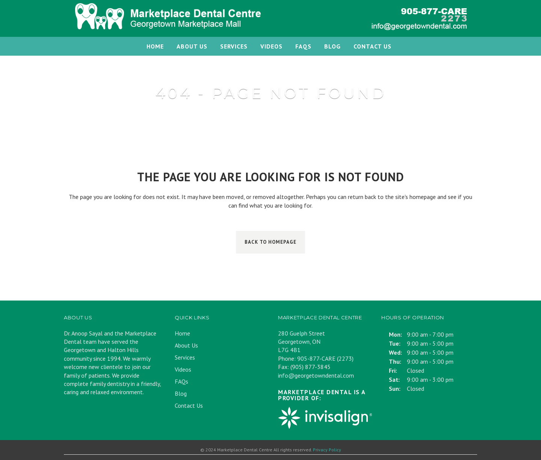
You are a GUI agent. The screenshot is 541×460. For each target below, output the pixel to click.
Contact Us (189, 405)
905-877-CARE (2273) (325, 358)
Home (182, 333)
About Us (186, 345)
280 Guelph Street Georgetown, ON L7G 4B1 (301, 341)
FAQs (181, 381)
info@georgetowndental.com (316, 375)
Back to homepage (270, 242)
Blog (181, 393)
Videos (183, 369)
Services (185, 357)
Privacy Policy (327, 449)
